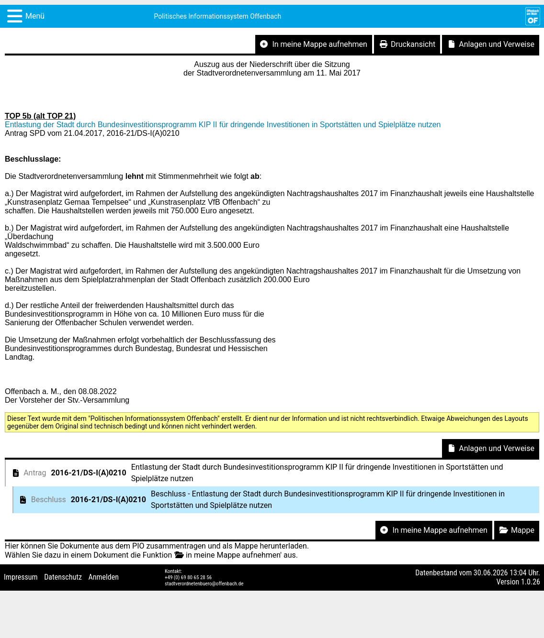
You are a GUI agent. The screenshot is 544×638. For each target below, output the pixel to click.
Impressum (21, 577)
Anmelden (104, 577)
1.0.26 (530, 581)
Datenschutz (63, 577)
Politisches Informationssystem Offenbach (218, 16)
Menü (35, 16)
